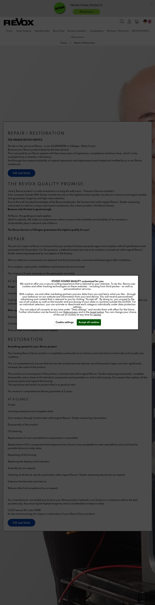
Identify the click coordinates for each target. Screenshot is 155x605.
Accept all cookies (89, 322)
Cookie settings (65, 322)
